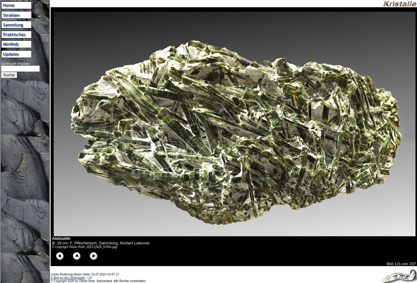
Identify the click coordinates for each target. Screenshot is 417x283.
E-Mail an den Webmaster (68, 277)
